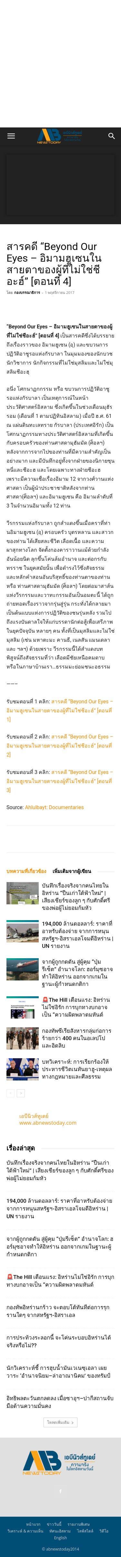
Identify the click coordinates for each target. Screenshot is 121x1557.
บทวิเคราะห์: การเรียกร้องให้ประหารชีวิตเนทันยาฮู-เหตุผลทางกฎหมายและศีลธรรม (77, 1069)
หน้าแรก (33, 1524)
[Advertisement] (60, 63)
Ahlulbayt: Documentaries (54, 807)
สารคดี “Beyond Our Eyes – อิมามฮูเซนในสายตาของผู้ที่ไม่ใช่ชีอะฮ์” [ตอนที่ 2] (59, 746)
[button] (11, 136)
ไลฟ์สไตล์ (85, 1531)
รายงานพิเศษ (78, 1524)
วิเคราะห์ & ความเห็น (25, 1531)
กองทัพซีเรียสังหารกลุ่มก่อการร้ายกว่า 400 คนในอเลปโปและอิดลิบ (76, 1038)
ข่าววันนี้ (54, 1524)
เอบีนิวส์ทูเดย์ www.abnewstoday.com (47, 1119)
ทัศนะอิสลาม (60, 1531)
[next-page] (21, 1093)
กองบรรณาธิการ (27, 292)
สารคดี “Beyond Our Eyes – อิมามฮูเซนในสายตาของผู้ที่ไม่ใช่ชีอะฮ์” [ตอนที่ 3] (59, 781)
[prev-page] (10, 1093)
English (60, 1538)
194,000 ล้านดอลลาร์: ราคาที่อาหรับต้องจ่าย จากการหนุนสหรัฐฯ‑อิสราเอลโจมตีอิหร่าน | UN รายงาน (59, 1209)
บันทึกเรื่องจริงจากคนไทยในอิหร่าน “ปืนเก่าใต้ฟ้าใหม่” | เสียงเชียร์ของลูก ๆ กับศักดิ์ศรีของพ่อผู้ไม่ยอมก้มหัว (60, 1170)
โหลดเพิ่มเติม (60, 1422)
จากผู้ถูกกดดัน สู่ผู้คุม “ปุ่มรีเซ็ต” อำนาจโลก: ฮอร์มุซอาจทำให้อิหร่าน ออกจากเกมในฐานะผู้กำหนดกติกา (59, 1247)
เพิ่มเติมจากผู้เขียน (72, 871)
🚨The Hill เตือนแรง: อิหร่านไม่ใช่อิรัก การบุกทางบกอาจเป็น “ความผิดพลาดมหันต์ (76, 1007)
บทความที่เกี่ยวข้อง (26, 871)
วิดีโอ (103, 1531)
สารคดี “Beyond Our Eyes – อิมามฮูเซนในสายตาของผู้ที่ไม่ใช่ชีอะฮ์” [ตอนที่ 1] (59, 710)
